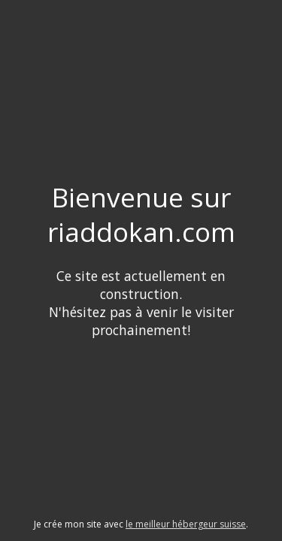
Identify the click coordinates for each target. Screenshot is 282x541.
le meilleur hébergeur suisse (186, 524)
